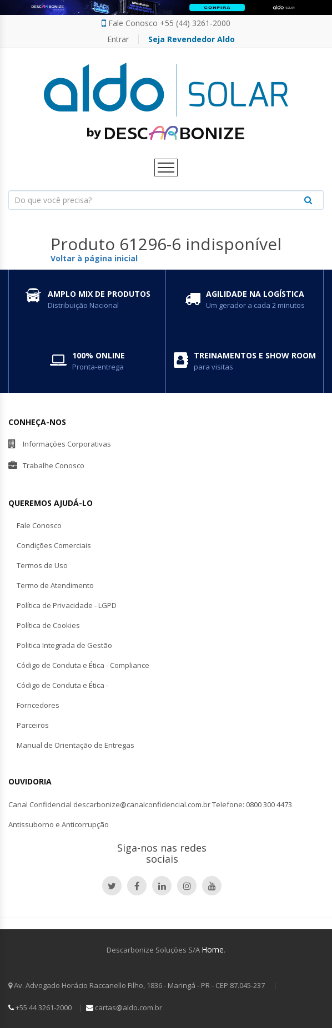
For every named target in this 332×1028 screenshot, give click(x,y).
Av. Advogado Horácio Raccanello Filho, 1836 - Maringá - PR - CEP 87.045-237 (137, 985)
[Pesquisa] (166, 200)
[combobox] (166, 200)
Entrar (118, 39)
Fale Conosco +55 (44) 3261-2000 (166, 23)
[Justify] (308, 200)
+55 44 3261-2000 (40, 1007)
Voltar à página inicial (94, 258)
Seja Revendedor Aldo (191, 39)
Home (213, 949)
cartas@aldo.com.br (124, 1007)
